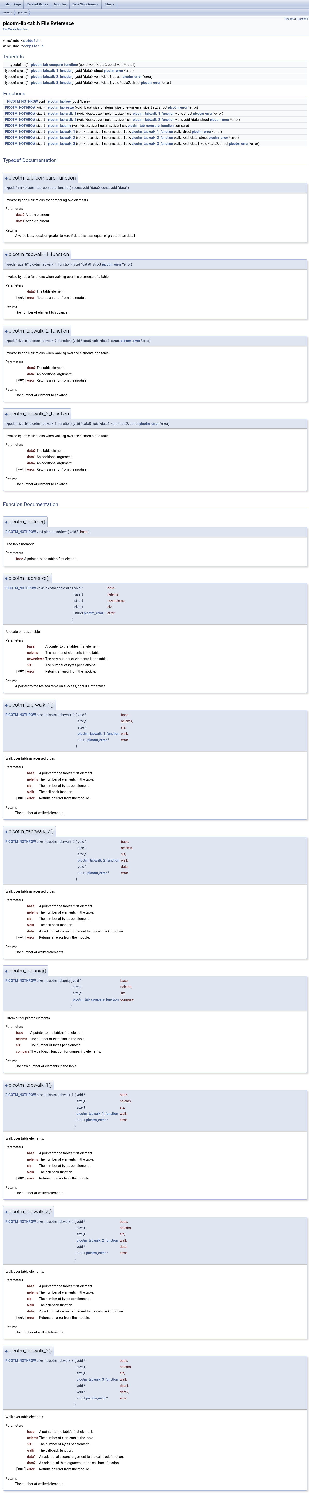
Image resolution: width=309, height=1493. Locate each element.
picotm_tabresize (61, 107)
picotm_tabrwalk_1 (62, 113)
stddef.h (31, 41)
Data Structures (85, 5)
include (7, 12)
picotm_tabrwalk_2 (62, 119)
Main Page (13, 4)
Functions (302, 18)
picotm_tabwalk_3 (61, 144)
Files (110, 5)
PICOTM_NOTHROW (22, 101)
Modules (60, 4)
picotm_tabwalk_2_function (51, 77)
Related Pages (37, 4)
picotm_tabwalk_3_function (51, 83)
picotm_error (113, 71)
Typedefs (289, 18)
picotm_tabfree (59, 101)
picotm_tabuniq (59, 125)
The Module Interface (15, 29)
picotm (22, 12)
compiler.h (33, 46)
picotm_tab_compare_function (54, 65)
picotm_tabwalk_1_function (51, 71)
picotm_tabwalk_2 (61, 138)
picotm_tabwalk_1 (61, 132)
